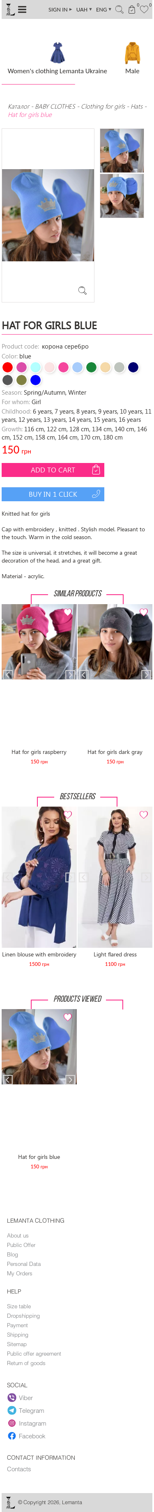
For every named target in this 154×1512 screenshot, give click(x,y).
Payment (17, 1325)
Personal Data (24, 1264)
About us (18, 1235)
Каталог (19, 106)
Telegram (25, 1410)
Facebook (26, 1436)
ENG (104, 9)
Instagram (26, 1423)
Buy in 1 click (65, 494)
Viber (20, 1398)
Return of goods (26, 1363)
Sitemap (17, 1344)
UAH (84, 9)
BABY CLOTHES (55, 106)
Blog (12, 1254)
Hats (137, 106)
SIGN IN (60, 9)
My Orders (19, 1273)
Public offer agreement (34, 1353)
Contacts (19, 1468)
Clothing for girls (103, 106)
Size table (19, 1306)
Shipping (17, 1334)
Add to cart (66, 470)
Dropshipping (23, 1315)
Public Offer (21, 1245)
